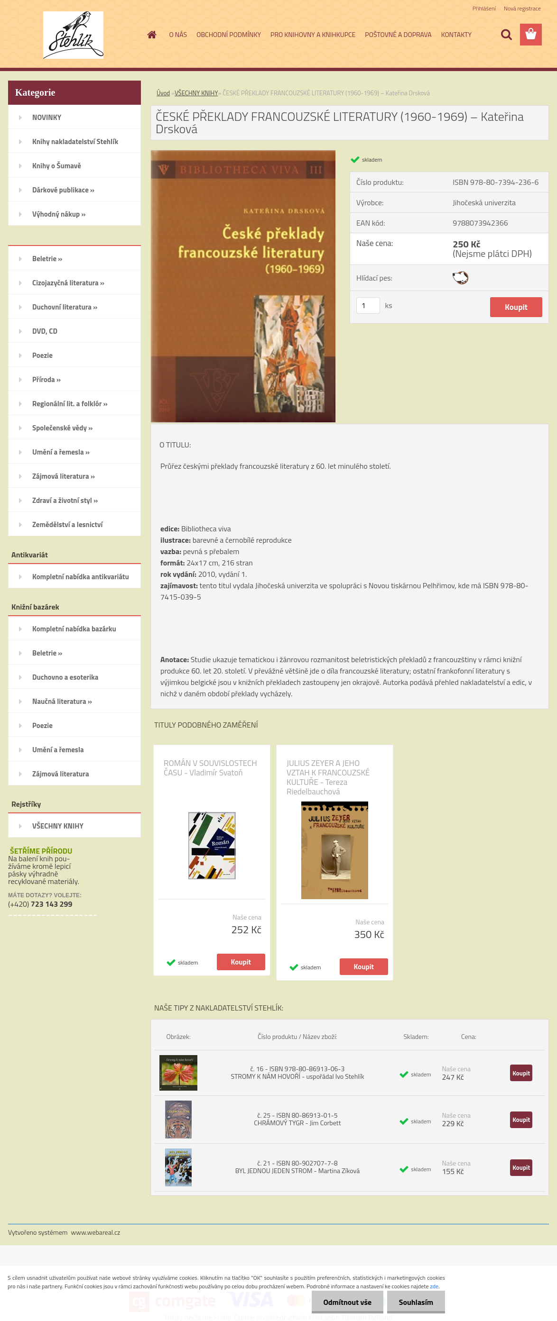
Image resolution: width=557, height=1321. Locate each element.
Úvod (163, 93)
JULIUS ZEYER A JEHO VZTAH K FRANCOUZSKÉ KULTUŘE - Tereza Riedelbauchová (328, 777)
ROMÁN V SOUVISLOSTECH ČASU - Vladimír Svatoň (210, 767)
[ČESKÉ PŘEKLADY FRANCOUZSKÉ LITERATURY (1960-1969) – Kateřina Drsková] (243, 154)
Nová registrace (522, 8)
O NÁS (178, 34)
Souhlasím (416, 1302)
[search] (506, 35)
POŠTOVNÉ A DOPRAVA (398, 34)
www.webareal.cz (96, 1232)
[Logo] (73, 35)
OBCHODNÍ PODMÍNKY (228, 34)
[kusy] (368, 305)
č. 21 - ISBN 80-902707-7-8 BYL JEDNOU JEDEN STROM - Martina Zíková (297, 1166)
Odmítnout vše (347, 1302)
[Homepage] (151, 35)
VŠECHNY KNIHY (196, 93)
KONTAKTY (456, 34)
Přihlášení (484, 8)
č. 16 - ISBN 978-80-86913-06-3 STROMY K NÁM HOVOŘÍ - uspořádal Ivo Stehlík (297, 1072)
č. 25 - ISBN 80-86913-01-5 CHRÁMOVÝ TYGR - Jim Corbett (297, 1119)
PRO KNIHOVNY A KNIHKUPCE (312, 34)
